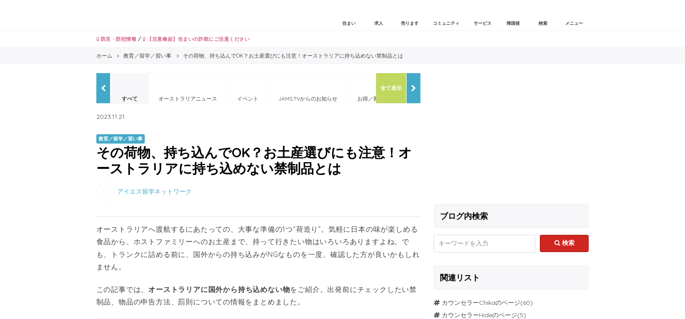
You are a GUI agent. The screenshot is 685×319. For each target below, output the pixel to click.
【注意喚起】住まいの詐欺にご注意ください (196, 39)
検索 (564, 242)
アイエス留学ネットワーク (154, 191)
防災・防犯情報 (116, 39)
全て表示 (391, 88)
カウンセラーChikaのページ (481, 303)
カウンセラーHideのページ (479, 315)
